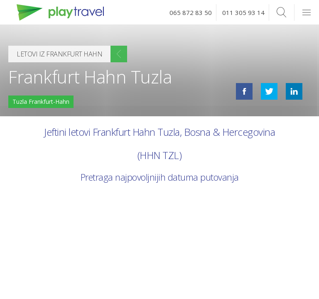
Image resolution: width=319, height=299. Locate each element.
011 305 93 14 (243, 12)
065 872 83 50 (190, 12)
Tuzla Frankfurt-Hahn (40, 101)
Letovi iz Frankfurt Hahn (59, 54)
